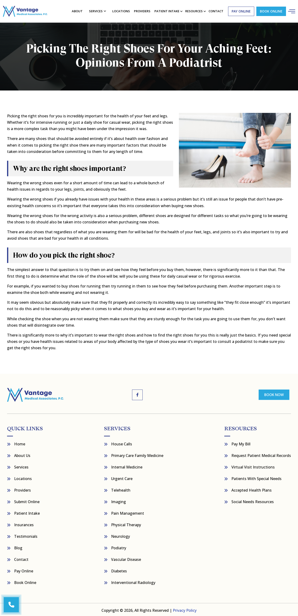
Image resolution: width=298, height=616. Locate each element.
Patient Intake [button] (166, 10)
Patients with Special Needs (256, 477)
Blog (18, 546)
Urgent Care (122, 477)
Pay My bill (240, 442)
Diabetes (119, 569)
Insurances (24, 523)
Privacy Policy (185, 609)
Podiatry (118, 546)
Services (96, 10)
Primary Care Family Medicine (137, 454)
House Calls (121, 442)
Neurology (120, 535)
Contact (21, 558)
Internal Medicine (126, 465)
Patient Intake (27, 511)
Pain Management (127, 511)
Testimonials (25, 535)
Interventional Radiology (133, 581)
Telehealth (120, 488)
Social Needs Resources (252, 500)
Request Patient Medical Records (261, 454)
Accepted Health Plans (251, 488)
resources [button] (193, 10)
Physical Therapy (126, 523)
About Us (22, 454)
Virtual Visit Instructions (253, 465)
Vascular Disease (126, 558)
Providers (142, 10)
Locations (121, 10)
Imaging (118, 500)
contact (215, 10)
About (77, 10)
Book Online (270, 10)
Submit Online (27, 500)
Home (19, 442)
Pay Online (23, 569)
